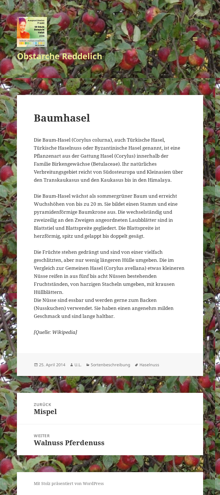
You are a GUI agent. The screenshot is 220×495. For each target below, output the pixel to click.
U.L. (78, 364)
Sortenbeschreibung (110, 364)
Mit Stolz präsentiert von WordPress (69, 483)
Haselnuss (149, 364)
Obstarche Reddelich (59, 56)
